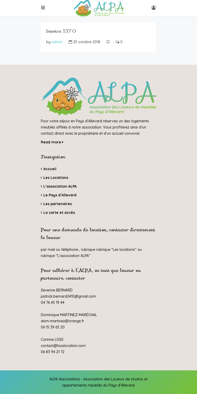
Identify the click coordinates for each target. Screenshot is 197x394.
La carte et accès (59, 212)
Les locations (124, 249)
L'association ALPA (73, 255)
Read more (52, 142)
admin (57, 42)
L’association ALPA (60, 186)
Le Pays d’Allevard (59, 195)
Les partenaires (57, 203)
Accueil (49, 169)
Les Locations (55, 177)
